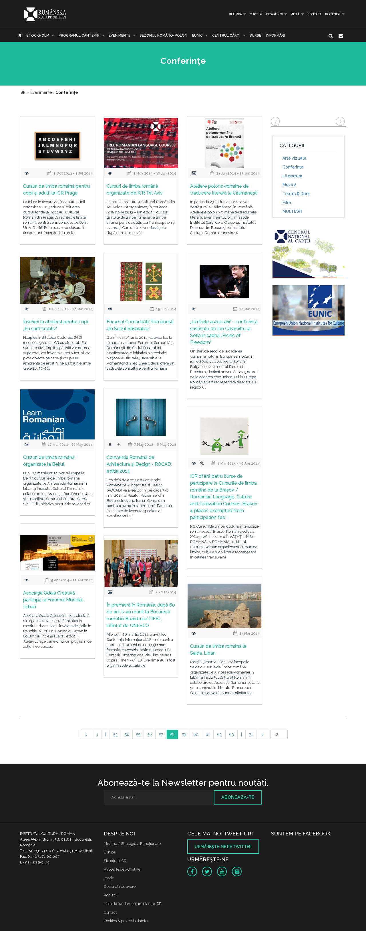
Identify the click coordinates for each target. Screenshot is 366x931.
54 (127, 734)
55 (138, 734)
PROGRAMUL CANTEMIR (79, 35)
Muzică (290, 185)
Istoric (109, 878)
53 (115, 734)
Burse (255, 35)
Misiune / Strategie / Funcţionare (132, 843)
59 (184, 734)
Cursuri (256, 14)
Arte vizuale (294, 158)
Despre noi (274, 14)
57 (161, 734)
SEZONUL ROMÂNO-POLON (163, 35)
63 (231, 734)
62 (219, 734)
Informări (275, 35)
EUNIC (197, 35)
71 (251, 734)
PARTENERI (332, 14)
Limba (235, 14)
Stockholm (37, 35)
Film (287, 202)
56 (149, 734)
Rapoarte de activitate (122, 869)
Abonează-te (237, 797)
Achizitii (110, 895)
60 (195, 734)
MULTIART (293, 211)
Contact (314, 14)
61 (208, 734)
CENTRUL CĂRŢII (226, 35)
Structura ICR (115, 861)
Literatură (292, 176)
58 (172, 734)
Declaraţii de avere (120, 886)
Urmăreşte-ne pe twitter (223, 846)
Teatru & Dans (296, 193)
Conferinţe (293, 167)
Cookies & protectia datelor (126, 921)
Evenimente (119, 35)
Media (295, 14)
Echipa (110, 852)
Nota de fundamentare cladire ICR (133, 904)
